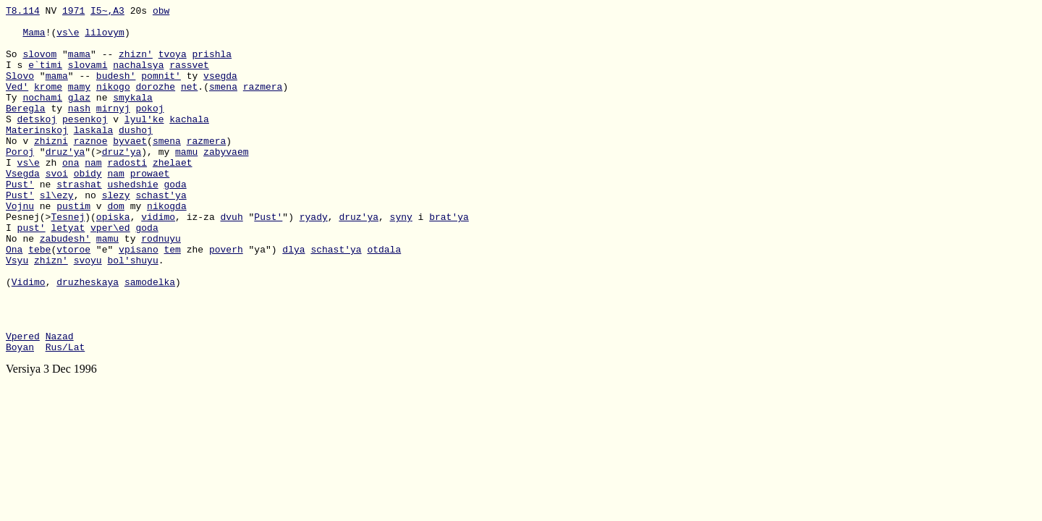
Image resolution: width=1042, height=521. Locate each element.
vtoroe (73, 298)
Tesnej (68, 259)
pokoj (149, 129)
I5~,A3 (107, 12)
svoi (57, 207)
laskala (94, 155)
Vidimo (29, 337)
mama (79, 64)
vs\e (67, 38)
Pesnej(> (28, 259)
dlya (293, 298)
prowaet (150, 207)
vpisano (138, 298)
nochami (42, 116)
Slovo (20, 90)
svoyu (88, 311)
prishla (212, 64)
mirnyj (113, 129)
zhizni (51, 168)
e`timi (45, 77)
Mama (33, 38)
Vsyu (17, 311)
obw (161, 12)
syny (401, 259)
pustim (73, 246)
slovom (39, 64)
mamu (186, 181)
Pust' (20, 220)
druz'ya (65, 181)
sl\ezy (57, 233)
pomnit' (161, 90)
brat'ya (449, 259)
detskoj (37, 142)
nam (93, 194)
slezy (116, 233)
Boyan (20, 416)
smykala (133, 116)
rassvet (189, 77)
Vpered (23, 403)
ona (70, 194)
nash (79, 129)
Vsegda (23, 207)
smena (223, 103)
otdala (384, 298)
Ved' (17, 103)
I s (17, 77)
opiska (113, 259)
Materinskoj (37, 155)
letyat (68, 272)
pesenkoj (84, 142)
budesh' (116, 90)
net (189, 103)
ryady (314, 259)
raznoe (91, 168)
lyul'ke (144, 142)
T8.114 (23, 12)
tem (172, 298)
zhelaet (172, 194)
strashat (78, 220)
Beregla (26, 129)
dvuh (231, 259)
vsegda (220, 90)
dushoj (136, 155)
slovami (88, 77)
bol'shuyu (132, 311)
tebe (39, 298)
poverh (226, 298)
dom (115, 246)
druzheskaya (87, 337)
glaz (79, 116)
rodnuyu (161, 285)
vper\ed (110, 272)
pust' (31, 272)
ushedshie (132, 220)
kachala (189, 142)
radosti (127, 194)
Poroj (20, 181)
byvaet (130, 168)
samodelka (149, 337)
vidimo (158, 259)
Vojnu (20, 246)
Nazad (60, 403)
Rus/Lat (65, 416)
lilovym (104, 38)
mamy (79, 103)
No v (20, 168)
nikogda (167, 246)
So (14, 64)
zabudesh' (65, 285)
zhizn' (136, 64)
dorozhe (155, 103)
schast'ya (160, 233)
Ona (14, 298)
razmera (263, 103)
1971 (73, 12)
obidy (88, 207)
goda (175, 220)
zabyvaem (225, 181)
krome (48, 103)
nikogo (113, 103)
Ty (14, 116)
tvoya (172, 64)
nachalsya (138, 77)
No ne (23, 285)
